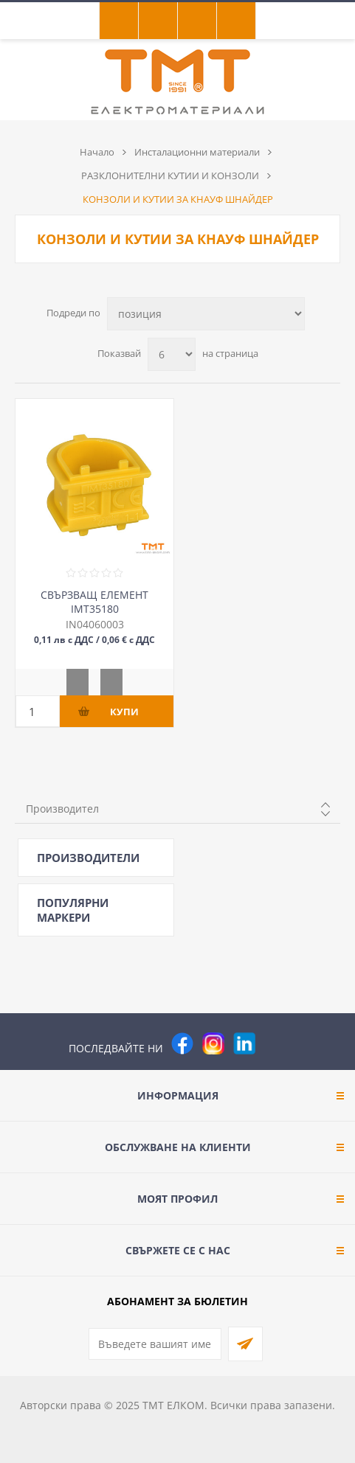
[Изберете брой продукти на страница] (172, 354)
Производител (62, 809)
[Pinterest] (275, 1043)
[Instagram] (213, 1043)
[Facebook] (182, 1043)
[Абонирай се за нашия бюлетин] (155, 1344)
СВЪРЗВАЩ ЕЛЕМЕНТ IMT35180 (94, 602)
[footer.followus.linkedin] (244, 1043)
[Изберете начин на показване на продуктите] (206, 313)
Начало (97, 152)
